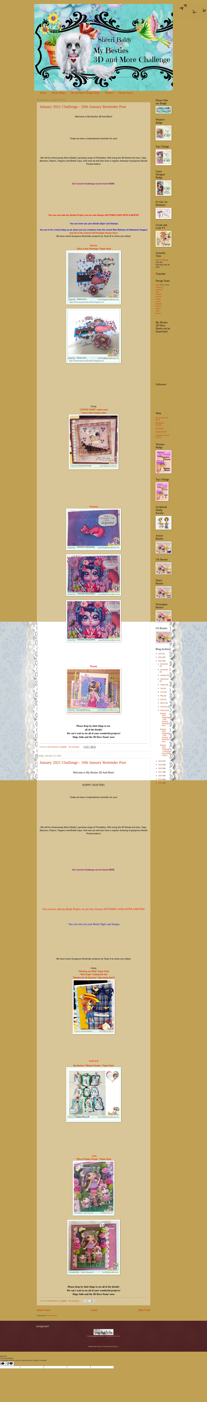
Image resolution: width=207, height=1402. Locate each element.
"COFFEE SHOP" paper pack (93, 409)
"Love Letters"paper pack (93, 413)
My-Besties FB (161, 432)
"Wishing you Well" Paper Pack (93, 971)
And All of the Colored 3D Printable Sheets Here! (93, 233)
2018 (160, 768)
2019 (160, 765)
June (162, 692)
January (163, 710)
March (162, 703)
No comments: (74, 747)
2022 (160, 657)
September (164, 679)
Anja (157, 292)
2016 (160, 776)
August (163, 685)
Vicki (157, 311)
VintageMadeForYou (112, 1336)
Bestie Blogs (58, 92)
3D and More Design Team (85, 92)
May (162, 696)
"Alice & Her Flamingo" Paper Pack (93, 249)
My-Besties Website (160, 424)
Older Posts (144, 1310)
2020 (160, 761)
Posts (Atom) (52, 1316)
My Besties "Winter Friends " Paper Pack (93, 1065)
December (164, 664)
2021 (160, 661)
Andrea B (93, 1061)
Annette (158, 294)
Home (43, 92)
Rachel (158, 306)
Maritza (93, 245)
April (162, 699)
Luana (158, 301)
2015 (160, 779)
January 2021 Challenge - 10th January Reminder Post (83, 762)
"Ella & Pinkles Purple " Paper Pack (93, 1159)
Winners (109, 92)
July (162, 688)
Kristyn (158, 299)
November (164, 670)
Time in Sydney (162, 260)
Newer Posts (43, 1310)
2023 (160, 654)
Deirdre (158, 297)
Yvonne (93, 506)
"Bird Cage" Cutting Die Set (93, 974)
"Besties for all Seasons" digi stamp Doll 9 (93, 977)
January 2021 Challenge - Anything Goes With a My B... (165, 750)
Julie (94, 1156)
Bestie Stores (126, 92)
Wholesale (160, 429)
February (164, 707)
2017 (160, 772)
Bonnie (158, 313)
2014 (160, 783)
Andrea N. (159, 287)
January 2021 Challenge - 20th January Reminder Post (83, 106)
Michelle (159, 304)
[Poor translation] (9, 1363)
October (163, 675)
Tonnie (158, 309)
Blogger (115, 1346)
